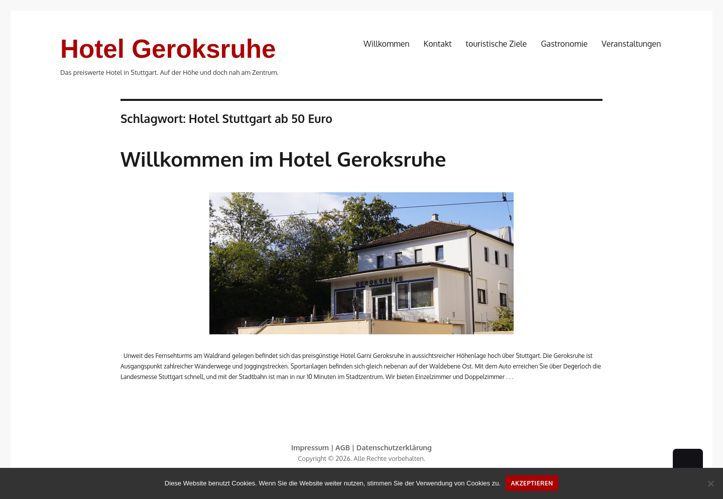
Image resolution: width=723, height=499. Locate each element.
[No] (710, 483)
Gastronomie (564, 44)
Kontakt (438, 44)
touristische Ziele (496, 44)
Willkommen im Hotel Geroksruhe (283, 158)
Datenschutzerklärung (394, 447)
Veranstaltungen (631, 44)
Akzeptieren (532, 483)
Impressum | (313, 447)
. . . (510, 377)
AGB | (345, 447)
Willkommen (387, 44)
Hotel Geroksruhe (168, 49)
